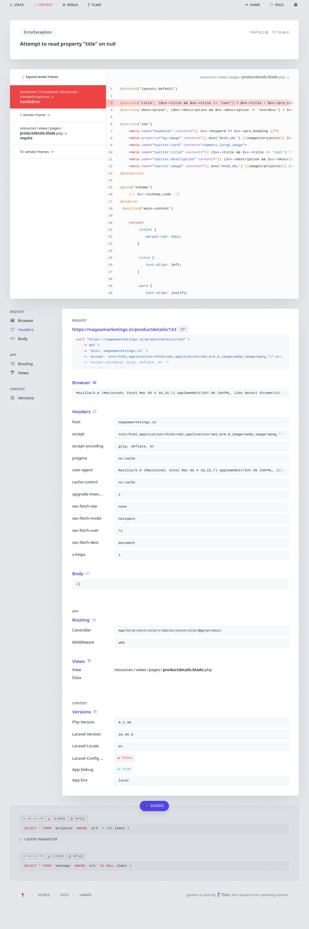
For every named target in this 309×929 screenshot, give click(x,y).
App (13, 355)
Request (17, 312)
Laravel (86, 895)
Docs (65, 895)
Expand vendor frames (40, 77)
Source (44, 895)
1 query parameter (39, 839)
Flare (223, 894)
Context (17, 389)
